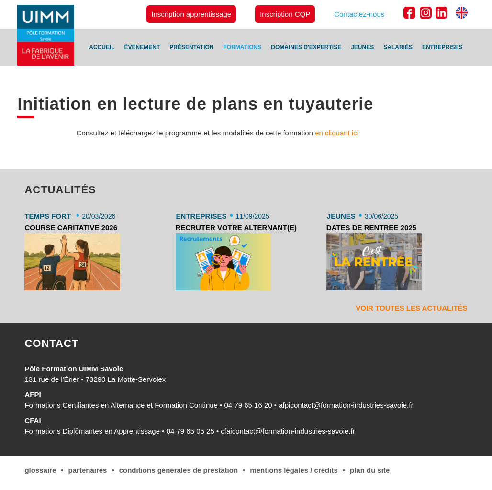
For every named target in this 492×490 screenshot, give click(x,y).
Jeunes (362, 47)
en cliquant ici (336, 133)
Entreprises (442, 47)
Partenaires (87, 470)
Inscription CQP (285, 14)
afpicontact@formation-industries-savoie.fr (346, 405)
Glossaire (40, 470)
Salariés (398, 47)
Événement (142, 47)
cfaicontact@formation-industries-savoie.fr (288, 431)
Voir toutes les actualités (411, 308)
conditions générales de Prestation (178, 470)
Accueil (101, 47)
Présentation (191, 47)
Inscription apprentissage (191, 14)
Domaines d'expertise (306, 47)
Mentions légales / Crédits (293, 470)
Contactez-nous (359, 14)
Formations (243, 47)
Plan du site (370, 470)
